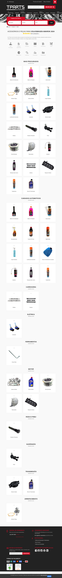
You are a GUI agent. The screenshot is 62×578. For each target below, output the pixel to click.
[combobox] (14, 23)
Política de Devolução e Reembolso (42, 540)
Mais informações (44, 575)
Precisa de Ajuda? (37, 1)
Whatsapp (10, 1)
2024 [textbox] (36, 22)
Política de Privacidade (39, 544)
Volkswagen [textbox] (10, 22)
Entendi (49, 576)
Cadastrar (26, 553)
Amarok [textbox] (23, 22)
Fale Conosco (38, 542)
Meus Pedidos (47, 1)
